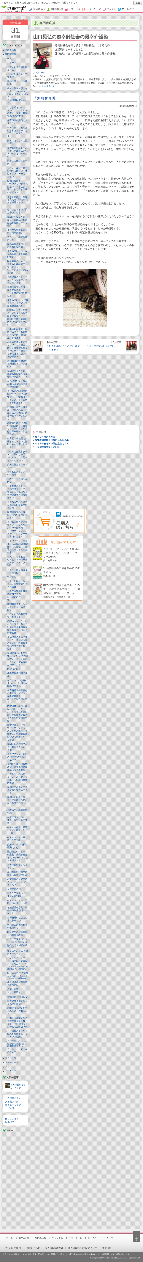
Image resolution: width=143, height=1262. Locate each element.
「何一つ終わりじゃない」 (101, 345)
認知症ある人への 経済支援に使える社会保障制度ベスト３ (17, 374)
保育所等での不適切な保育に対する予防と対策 (17, 505)
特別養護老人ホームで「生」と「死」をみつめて (17, 1046)
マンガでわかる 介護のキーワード (17, 952)
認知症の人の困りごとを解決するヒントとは (17, 747)
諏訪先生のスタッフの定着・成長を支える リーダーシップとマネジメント (17, 856)
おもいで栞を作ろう (17, 943)
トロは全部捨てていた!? (47, 447)
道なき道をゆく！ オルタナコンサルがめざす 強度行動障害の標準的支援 (17, 111)
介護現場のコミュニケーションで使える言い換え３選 (17, 280)
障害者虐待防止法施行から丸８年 (52, 440)
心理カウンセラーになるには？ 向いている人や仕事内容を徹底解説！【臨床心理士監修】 (17, 627)
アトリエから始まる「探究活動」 (17, 571)
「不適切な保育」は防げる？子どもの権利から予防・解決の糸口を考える (17, 333)
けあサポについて (13, 1248)
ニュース (11, 62)
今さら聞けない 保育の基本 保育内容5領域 (17, 254)
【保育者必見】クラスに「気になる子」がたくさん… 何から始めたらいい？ (17, 456)
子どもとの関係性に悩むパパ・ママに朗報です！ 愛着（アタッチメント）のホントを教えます (17, 397)
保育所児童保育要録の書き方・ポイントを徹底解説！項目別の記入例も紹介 (17, 696)
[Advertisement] (15, 1178)
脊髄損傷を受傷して (17, 996)
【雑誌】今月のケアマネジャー (17, 76)
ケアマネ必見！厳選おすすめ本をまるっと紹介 (17, 830)
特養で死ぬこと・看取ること (17, 1011)
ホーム (9, 1238)
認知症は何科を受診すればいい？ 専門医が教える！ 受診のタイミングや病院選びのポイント (17, 659)
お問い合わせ (33, 1248)
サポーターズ (11, 1062)
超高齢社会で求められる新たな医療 (17, 245)
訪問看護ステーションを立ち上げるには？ (17, 607)
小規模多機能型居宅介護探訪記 (17, 984)
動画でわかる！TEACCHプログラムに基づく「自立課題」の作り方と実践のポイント (17, 186)
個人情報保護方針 (54, 1248)
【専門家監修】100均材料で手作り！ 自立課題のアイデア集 (17, 595)
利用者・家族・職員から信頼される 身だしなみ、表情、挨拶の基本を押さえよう (17, 413)
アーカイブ (10, 1071)
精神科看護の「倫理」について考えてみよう (17, 515)
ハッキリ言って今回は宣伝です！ (52, 443)
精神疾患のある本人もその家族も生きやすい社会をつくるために (17, 152)
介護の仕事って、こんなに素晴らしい (17, 991)
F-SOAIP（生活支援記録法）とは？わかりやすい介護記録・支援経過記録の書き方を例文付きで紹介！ (17, 713)
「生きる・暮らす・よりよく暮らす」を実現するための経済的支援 (17, 778)
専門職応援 (10, 54)
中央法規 (106, 1248)
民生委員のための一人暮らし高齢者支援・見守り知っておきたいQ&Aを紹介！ (17, 267)
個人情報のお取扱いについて (82, 1248)
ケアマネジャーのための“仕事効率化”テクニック (17, 757)
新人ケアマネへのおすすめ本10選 (17, 894)
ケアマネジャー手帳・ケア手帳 (16, 839)
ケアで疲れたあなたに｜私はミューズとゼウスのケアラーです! (17, 132)
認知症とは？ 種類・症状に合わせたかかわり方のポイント (17, 801)
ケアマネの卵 (14, 889)
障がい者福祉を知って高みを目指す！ (17, 1002)
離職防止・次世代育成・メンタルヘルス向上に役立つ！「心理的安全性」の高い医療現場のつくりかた (17, 317)
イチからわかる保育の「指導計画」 (17, 231)
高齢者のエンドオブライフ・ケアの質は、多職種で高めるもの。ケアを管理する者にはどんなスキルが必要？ (17, 349)
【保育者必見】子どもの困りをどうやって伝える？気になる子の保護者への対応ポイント (17, 492)
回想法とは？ (14, 669)
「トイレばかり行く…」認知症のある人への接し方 (17, 584)
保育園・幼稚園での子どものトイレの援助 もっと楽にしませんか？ (17, 443)
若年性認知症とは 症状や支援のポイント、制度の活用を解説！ (17, 291)
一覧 (9, 58)
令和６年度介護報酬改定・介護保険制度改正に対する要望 (17, 767)
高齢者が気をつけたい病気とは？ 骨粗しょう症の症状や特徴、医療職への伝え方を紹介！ (17, 428)
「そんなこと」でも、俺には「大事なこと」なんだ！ (17, 963)
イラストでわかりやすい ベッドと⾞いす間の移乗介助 (17, 683)
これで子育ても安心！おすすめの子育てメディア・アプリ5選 (17, 561)
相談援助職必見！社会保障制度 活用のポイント (17, 910)
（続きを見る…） (46, 86)
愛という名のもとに (45, 437)
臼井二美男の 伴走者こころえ (17, 975)
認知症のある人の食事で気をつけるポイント (17, 790)
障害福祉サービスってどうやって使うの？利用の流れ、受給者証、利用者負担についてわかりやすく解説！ (17, 732)
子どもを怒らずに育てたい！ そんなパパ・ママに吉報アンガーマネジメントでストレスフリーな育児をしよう (17, 529)
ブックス (9, 1066)
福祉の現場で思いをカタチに (17, 92)
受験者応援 (10, 50)
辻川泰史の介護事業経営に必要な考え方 (17, 873)
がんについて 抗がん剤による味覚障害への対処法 (17, 384)
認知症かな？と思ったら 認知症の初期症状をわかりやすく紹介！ (17, 221)
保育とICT (12, 576)
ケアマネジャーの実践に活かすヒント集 (17, 902)
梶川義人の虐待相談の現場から (17, 926)
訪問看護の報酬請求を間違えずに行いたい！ (17, 364)
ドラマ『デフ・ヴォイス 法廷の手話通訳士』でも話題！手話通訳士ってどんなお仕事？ (17, 546)
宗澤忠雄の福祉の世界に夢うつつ (17, 919)
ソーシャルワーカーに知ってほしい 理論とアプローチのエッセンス (17, 172)
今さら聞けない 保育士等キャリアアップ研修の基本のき (17, 303)
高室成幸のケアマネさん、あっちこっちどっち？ (17, 882)
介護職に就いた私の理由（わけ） (17, 846)
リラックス (10, 1058)
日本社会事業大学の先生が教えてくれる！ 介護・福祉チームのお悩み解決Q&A (17, 1022)
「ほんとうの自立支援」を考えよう (17, 616)
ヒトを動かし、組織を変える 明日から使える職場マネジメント (17, 201)
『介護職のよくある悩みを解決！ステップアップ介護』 (17, 1034)
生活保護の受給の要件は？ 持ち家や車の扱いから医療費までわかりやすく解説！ (17, 643)
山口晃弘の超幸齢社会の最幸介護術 (17, 933)
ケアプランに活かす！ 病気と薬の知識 (17, 820)
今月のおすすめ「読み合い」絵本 (17, 211)
